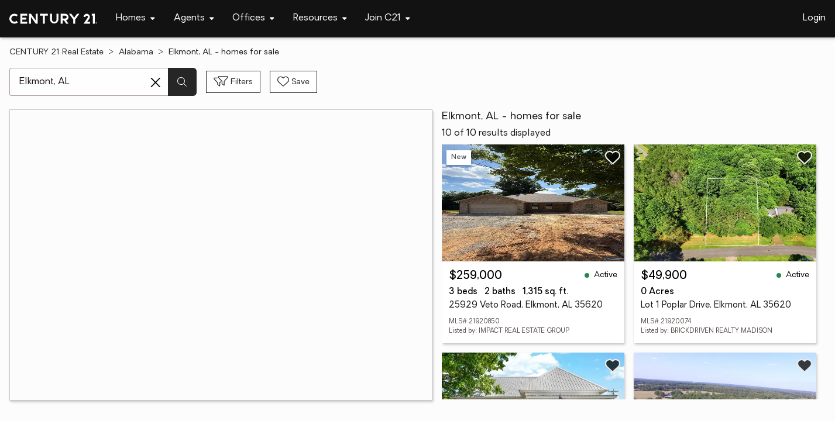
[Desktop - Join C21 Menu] (387, 18)
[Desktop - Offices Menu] (253, 18)
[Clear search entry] (155, 82)
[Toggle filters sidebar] (233, 82)
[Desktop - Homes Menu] (135, 18)
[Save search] (293, 82)
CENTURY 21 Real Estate (56, 52)
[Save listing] (613, 157)
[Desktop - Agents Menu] (194, 18)
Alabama (136, 52)
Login (814, 18)
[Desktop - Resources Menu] (320, 18)
